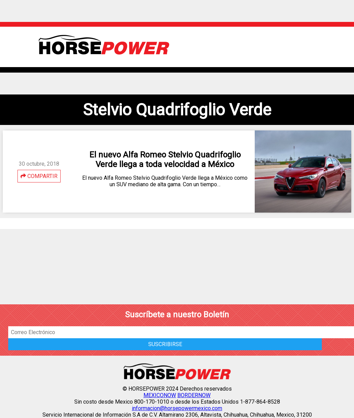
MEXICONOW (159, 395)
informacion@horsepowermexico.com (177, 408)
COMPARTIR (39, 176)
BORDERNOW (194, 395)
